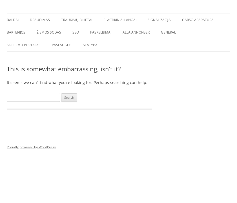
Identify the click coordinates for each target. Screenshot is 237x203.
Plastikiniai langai (119, 19)
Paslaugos (62, 45)
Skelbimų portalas (24, 45)
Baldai (13, 19)
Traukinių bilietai (76, 19)
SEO (75, 32)
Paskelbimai (100, 32)
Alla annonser (136, 32)
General (168, 32)
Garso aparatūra (198, 19)
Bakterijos (16, 32)
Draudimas (40, 19)
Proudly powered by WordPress (31, 147)
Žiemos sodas (49, 32)
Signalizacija (159, 19)
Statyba (90, 45)
